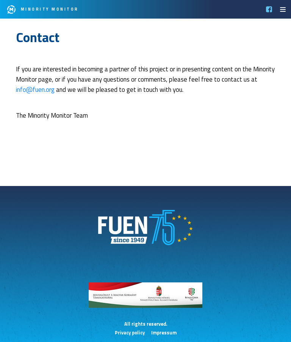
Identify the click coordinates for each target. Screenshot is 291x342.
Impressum (164, 332)
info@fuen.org (35, 90)
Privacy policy (130, 332)
